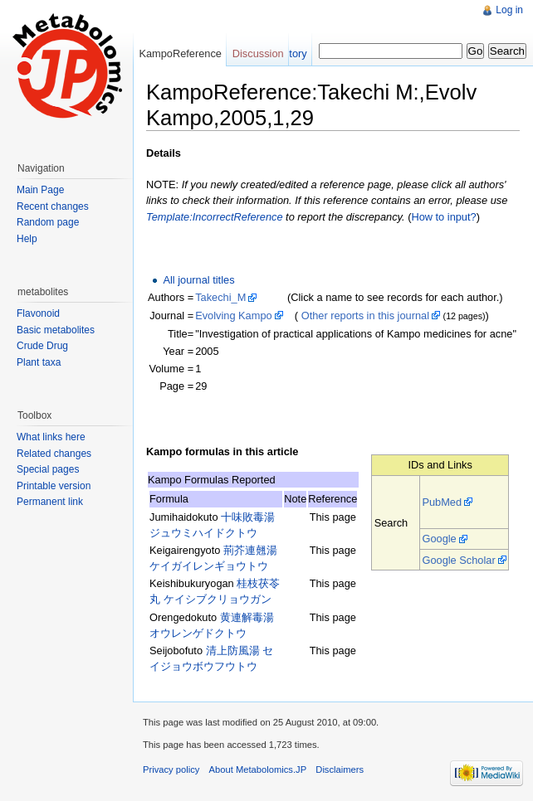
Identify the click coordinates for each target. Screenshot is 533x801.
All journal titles (198, 280)
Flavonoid (38, 313)
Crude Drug (42, 346)
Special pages (48, 469)
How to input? (443, 217)
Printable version (53, 486)
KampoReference (180, 53)
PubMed (442, 502)
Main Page (40, 190)
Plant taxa (39, 362)
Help (27, 239)
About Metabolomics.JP (258, 769)
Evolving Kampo (233, 315)
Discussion (258, 53)
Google (439, 538)
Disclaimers (339, 769)
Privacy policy (171, 769)
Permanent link (50, 501)
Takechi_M (220, 297)
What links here (51, 437)
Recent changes (53, 206)
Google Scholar (458, 560)
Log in (509, 10)
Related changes (54, 453)
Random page (48, 222)
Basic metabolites (56, 330)
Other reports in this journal (365, 315)
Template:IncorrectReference (214, 217)
